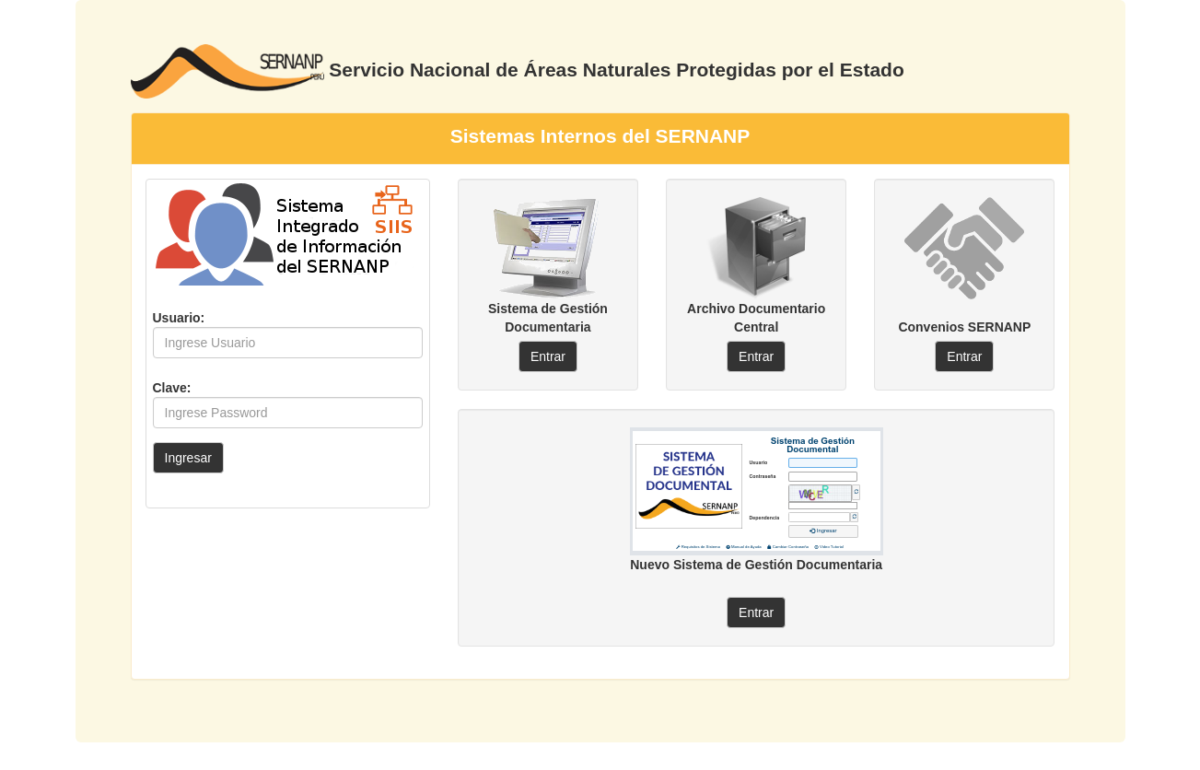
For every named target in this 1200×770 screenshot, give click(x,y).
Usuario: (179, 317)
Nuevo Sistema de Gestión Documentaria (756, 564)
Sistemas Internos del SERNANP (600, 135)
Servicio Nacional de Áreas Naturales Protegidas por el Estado (616, 69)
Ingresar (188, 457)
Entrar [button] (547, 356)
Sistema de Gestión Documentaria (548, 317)
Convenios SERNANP (964, 327)
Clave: (172, 387)
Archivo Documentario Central (756, 317)
